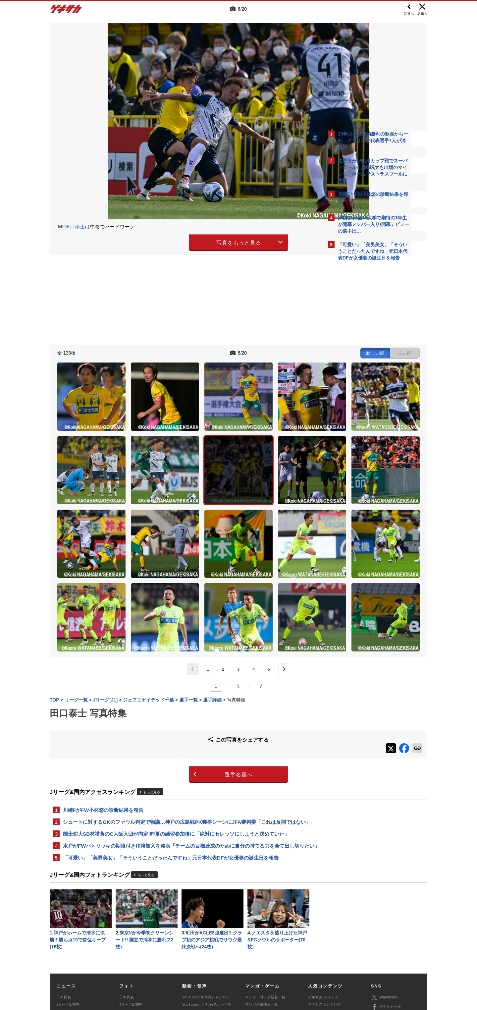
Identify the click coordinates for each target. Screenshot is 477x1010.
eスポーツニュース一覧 (264, 935)
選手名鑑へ (181, 678)
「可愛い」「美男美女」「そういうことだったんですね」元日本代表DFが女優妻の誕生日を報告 (171, 771)
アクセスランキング (324, 921)
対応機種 (142, 961)
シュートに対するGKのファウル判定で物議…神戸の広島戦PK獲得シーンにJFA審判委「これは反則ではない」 (187, 726)
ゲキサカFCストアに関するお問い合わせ (327, 969)
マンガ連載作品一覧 (261, 921)
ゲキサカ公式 (386, 923)
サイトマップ (226, 961)
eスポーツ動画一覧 (260, 943)
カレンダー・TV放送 (325, 928)
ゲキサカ (66, 11)
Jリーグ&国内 (67, 921)
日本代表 (63, 913)
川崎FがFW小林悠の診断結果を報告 (103, 713)
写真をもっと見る (180, 241)
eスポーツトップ (259, 928)
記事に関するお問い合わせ (190, 969)
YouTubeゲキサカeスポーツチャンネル (207, 924)
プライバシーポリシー (286, 961)
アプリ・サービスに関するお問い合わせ (253, 969)
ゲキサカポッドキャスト (202, 935)
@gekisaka (384, 913)
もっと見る (151, 695)
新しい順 (259, 352)
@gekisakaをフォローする (364, 364)
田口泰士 (75, 226)
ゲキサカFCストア (323, 913)
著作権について (171, 961)
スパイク (63, 943)
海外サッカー (67, 935)
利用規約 (252, 961)
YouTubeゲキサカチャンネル (206, 913)
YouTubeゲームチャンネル (393, 942)
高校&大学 (64, 928)
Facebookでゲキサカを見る (365, 378)
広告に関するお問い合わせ (138, 969)
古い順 (289, 352)
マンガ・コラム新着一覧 (265, 913)
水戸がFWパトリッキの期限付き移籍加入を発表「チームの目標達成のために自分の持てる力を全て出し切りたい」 (186, 755)
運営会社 (199, 961)
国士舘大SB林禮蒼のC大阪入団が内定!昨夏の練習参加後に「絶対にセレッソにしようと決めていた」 (176, 739)
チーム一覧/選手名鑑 (325, 935)
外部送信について (327, 961)
